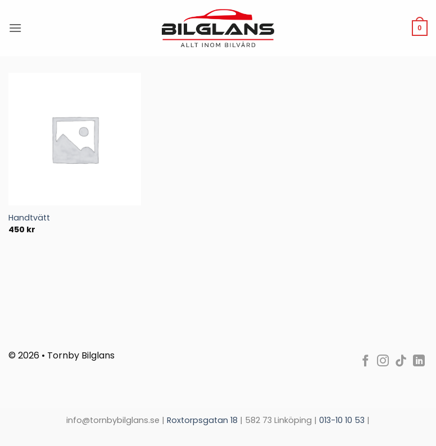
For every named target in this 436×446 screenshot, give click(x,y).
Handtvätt (29, 218)
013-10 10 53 (342, 420)
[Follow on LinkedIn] (419, 361)
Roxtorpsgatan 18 (203, 420)
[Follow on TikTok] (401, 361)
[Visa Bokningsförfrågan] (420, 28)
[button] (15, 28)
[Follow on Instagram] (383, 361)
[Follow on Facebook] (365, 361)
